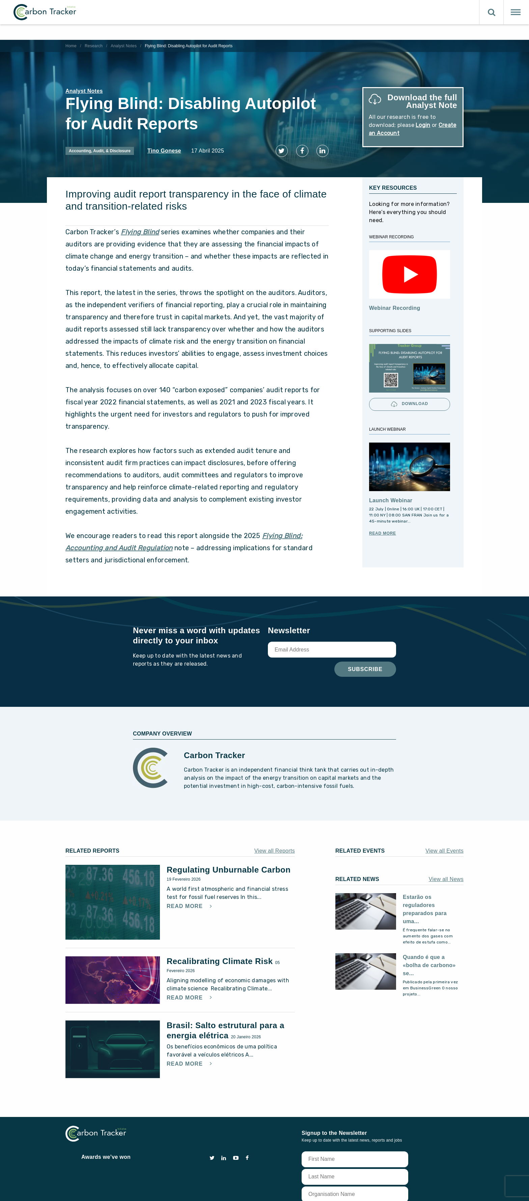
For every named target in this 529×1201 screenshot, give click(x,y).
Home (71, 46)
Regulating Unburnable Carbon (228, 867)
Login (423, 125)
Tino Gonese (164, 151)
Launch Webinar (390, 497)
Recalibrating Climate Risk (221, 958)
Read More (382, 530)
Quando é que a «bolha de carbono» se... (429, 962)
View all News (446, 876)
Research (94, 46)
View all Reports (274, 848)
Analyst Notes (124, 46)
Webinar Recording (394, 305)
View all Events (444, 848)
